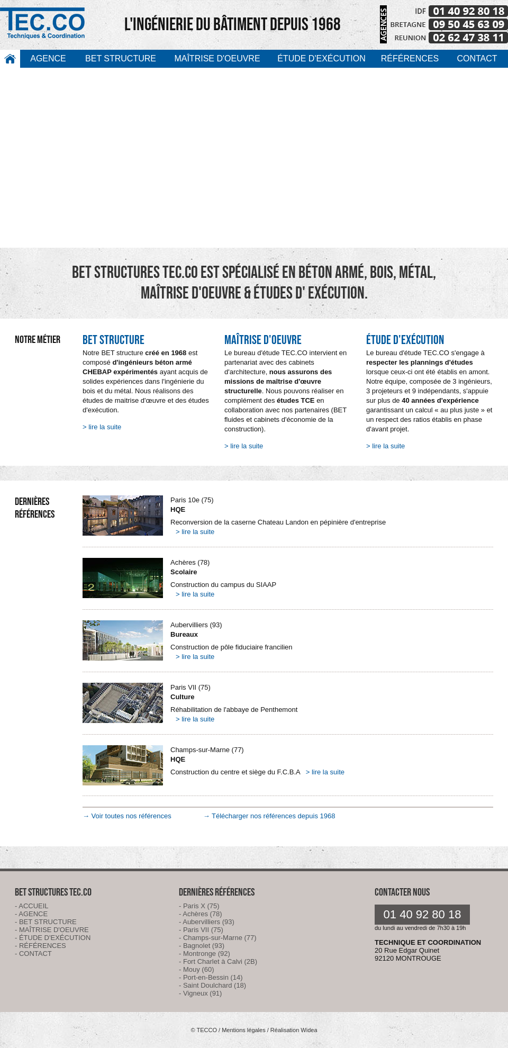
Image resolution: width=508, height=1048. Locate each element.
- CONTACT (33, 953)
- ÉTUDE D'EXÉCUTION (52, 938)
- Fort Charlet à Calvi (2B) (218, 961)
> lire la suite (102, 427)
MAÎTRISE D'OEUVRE (217, 58)
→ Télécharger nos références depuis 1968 (269, 816)
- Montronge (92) (204, 953)
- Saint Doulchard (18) (212, 985)
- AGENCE (31, 914)
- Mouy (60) (196, 969)
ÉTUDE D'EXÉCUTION (321, 58)
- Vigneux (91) (200, 993)
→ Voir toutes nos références (127, 816)
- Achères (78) (200, 914)
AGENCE (48, 58)
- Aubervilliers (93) (206, 922)
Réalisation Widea (294, 1030)
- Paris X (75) (199, 906)
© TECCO (203, 1030)
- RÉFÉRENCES (40, 946)
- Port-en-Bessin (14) (211, 977)
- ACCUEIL (32, 906)
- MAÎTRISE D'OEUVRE (52, 930)
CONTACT (477, 58)
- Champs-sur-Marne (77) (218, 938)
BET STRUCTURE (120, 58)
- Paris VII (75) (201, 930)
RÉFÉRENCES (410, 58)
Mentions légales (244, 1030)
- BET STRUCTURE (46, 922)
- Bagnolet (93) (201, 946)
